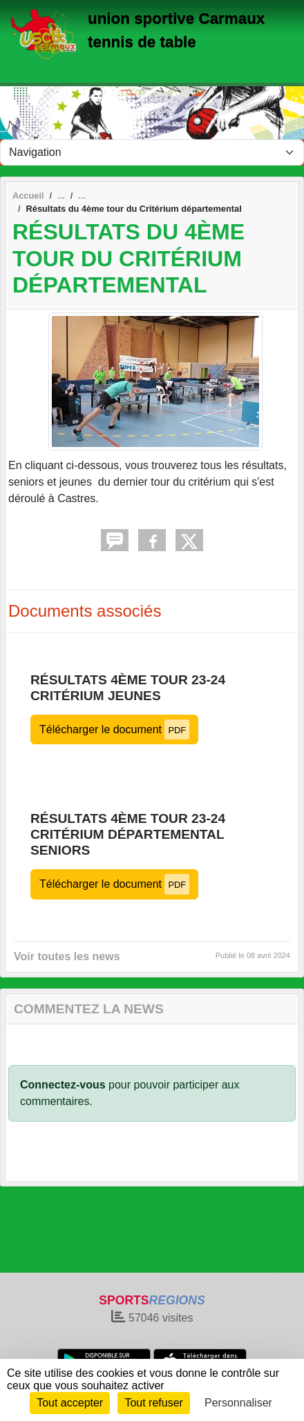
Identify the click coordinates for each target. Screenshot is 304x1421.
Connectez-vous (63, 1085)
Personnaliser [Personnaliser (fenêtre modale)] (238, 1403)
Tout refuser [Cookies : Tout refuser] (153, 1403)
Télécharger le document (114, 729)
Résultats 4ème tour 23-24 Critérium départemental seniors (127, 834)
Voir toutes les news (67, 956)
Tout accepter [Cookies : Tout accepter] (70, 1403)
